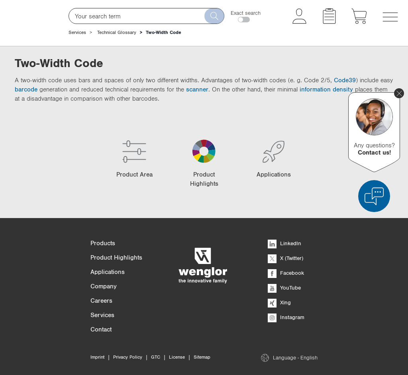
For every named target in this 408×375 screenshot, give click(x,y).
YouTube (284, 287)
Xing (279, 302)
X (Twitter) (285, 258)
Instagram (286, 317)
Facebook (286, 273)
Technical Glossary (116, 32)
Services (77, 32)
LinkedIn (284, 243)
